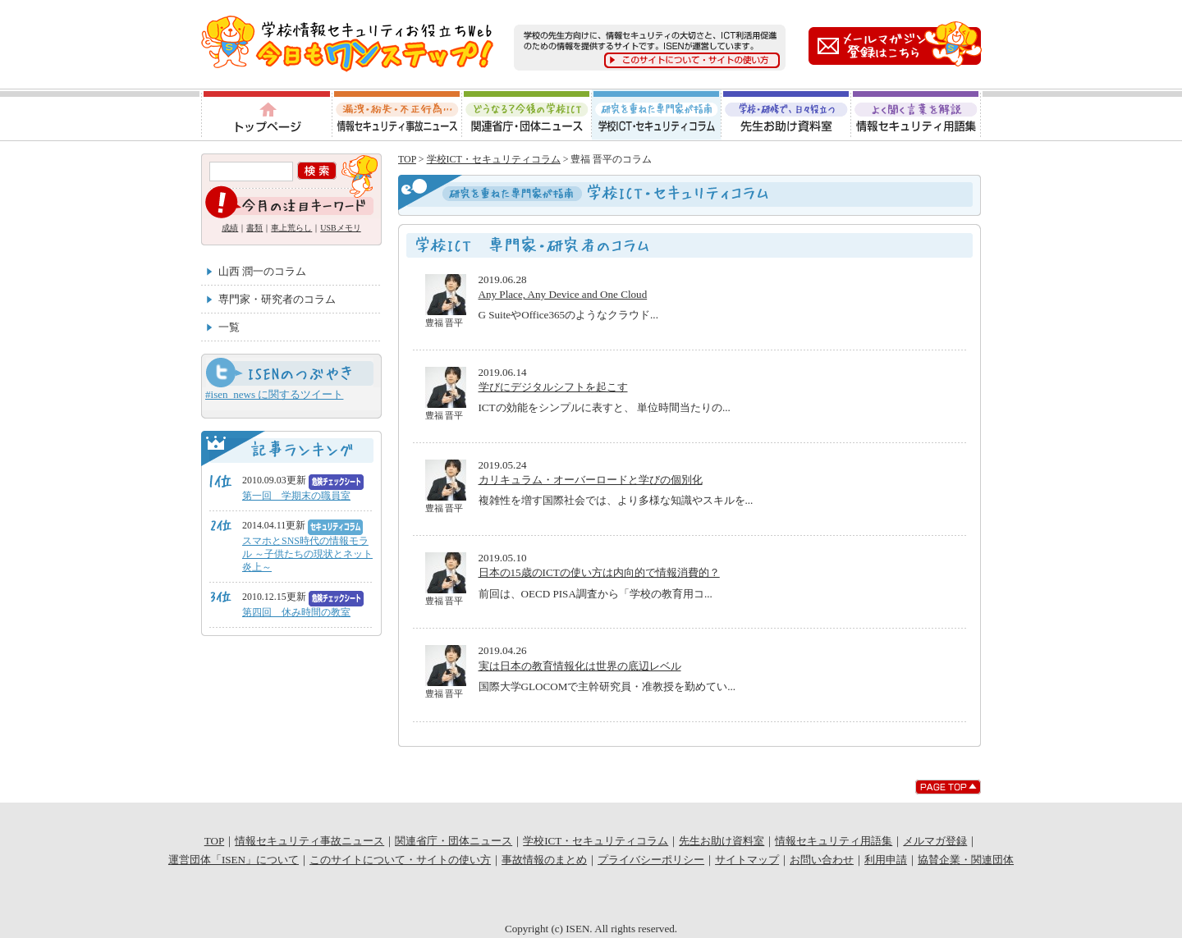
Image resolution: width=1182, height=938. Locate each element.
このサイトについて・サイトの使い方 (400, 859)
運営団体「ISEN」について (233, 859)
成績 (230, 227)
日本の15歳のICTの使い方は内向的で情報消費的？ (599, 572)
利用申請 (885, 859)
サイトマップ (747, 859)
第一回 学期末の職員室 (296, 495)
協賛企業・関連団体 (966, 859)
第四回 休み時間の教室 (296, 612)
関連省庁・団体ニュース (527, 115)
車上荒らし (291, 227)
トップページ (265, 115)
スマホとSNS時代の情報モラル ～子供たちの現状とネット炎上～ (307, 554)
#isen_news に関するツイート (274, 394)
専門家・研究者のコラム (277, 299)
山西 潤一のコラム (262, 271)
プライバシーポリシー (651, 859)
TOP (407, 159)
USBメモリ (340, 227)
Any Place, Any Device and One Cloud (563, 294)
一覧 (229, 327)
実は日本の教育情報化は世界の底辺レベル (580, 666)
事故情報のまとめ (544, 859)
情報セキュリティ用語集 (917, 115)
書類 (254, 227)
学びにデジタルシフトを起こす (553, 387)
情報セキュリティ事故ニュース (397, 115)
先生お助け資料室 (786, 115)
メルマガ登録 (935, 841)
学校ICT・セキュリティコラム (657, 115)
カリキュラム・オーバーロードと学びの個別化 (591, 480)
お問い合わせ (822, 859)
